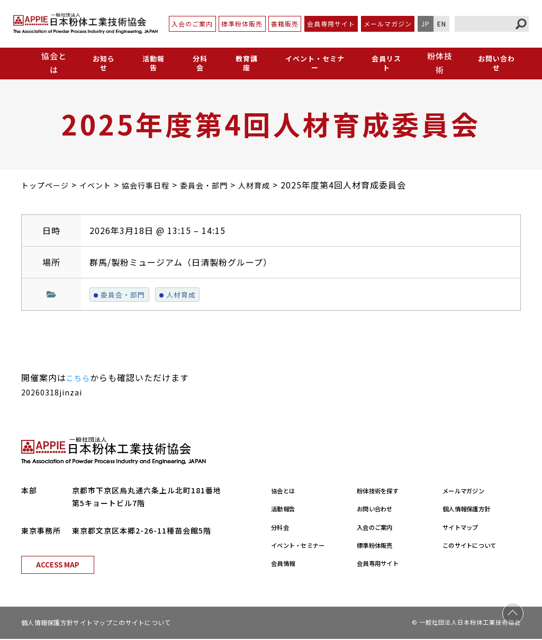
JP (425, 23)
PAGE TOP (513, 611)
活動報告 (152, 62)
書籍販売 (285, 23)
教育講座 (242, 62)
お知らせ (103, 62)
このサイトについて (478, 546)
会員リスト (385, 62)
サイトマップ (466, 527)
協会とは (287, 491)
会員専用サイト (331, 23)
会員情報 (287, 564)
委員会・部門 (121, 294)
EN (441, 23)
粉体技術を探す (384, 491)
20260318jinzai (54, 393)
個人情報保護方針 (474, 509)
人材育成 (184, 294)
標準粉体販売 (242, 23)
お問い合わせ (496, 62)
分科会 (196, 62)
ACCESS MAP (57, 566)
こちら (79, 379)
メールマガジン (388, 23)
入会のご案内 (192, 23)
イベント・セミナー (312, 62)
